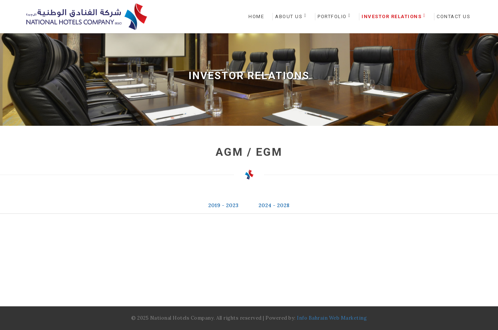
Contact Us (453, 16)
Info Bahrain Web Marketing (332, 318)
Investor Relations (394, 16)
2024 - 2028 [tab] (273, 205)
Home (256, 16)
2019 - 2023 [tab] (223, 205)
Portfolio (334, 16)
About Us (290, 16)
